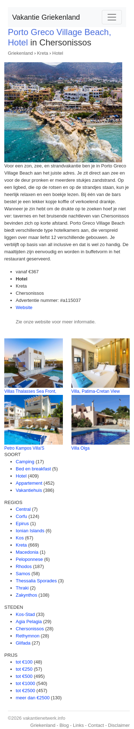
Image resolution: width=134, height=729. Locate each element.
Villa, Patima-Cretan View (95, 391)
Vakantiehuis (29, 490)
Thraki (22, 588)
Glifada (23, 643)
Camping (25, 461)
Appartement (29, 483)
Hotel (57, 53)
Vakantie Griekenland (46, 17)
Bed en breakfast (33, 468)
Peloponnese (29, 559)
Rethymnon (27, 636)
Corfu (21, 516)
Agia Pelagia (29, 621)
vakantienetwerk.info (44, 718)
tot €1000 (25, 683)
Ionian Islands (30, 530)
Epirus (22, 523)
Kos (20, 537)
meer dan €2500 (33, 697)
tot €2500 (25, 690)
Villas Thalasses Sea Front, (30, 391)
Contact (96, 725)
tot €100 (24, 662)
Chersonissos (30, 628)
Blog (64, 725)
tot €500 (24, 676)
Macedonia (27, 552)
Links (78, 725)
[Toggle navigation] (112, 17)
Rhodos (24, 566)
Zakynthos (26, 595)
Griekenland (20, 53)
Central (23, 509)
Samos (23, 573)
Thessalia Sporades (36, 580)
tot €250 (24, 669)
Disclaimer (119, 725)
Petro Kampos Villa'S (24, 448)
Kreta (42, 53)
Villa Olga (80, 448)
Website (24, 307)
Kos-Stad (25, 614)
